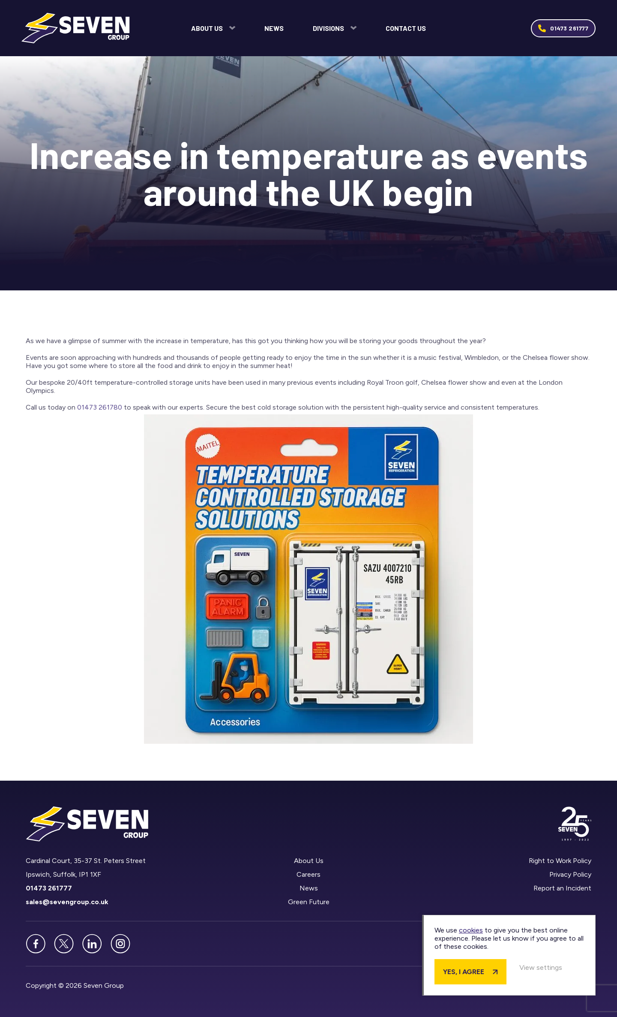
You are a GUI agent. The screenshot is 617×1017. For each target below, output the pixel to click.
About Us (207, 28)
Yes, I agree (463, 972)
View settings (540, 967)
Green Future (308, 902)
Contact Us (406, 28)
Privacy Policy (570, 874)
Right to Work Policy (560, 861)
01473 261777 (569, 28)
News (274, 28)
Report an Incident (562, 888)
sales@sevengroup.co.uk (67, 902)
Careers (308, 874)
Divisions (328, 28)
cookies (471, 930)
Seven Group (75, 28)
